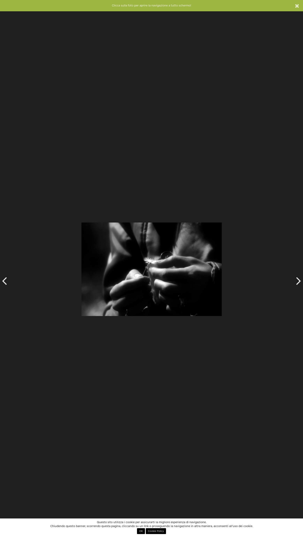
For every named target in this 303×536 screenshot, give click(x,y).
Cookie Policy (156, 531)
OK (141, 531)
